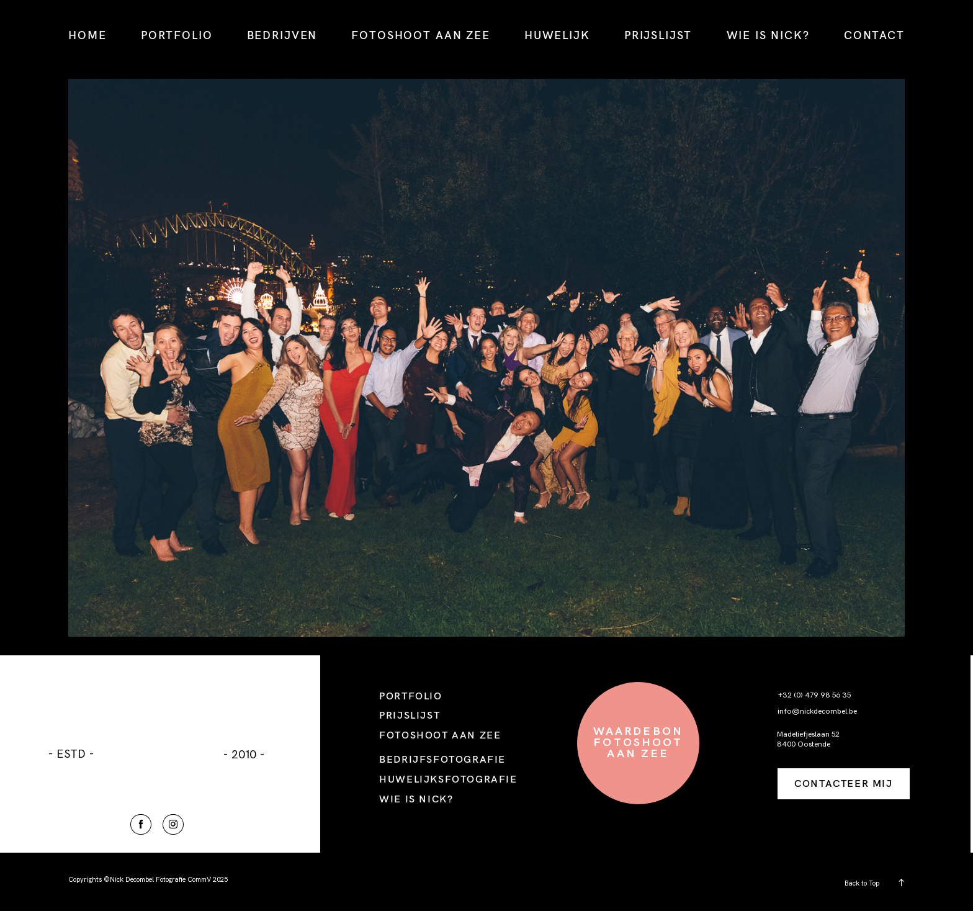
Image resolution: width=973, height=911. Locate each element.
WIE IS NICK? (768, 35)
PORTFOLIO (177, 35)
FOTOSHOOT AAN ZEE (420, 35)
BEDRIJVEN (282, 35)
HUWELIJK (557, 35)
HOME (87, 35)
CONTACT (874, 35)
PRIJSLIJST (658, 35)
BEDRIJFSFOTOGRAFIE (442, 759)
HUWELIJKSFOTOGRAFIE (448, 779)
